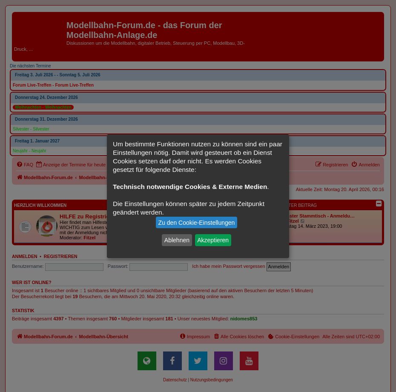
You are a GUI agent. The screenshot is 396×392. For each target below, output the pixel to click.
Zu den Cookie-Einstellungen (196, 222)
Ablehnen (176, 240)
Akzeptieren (213, 240)
